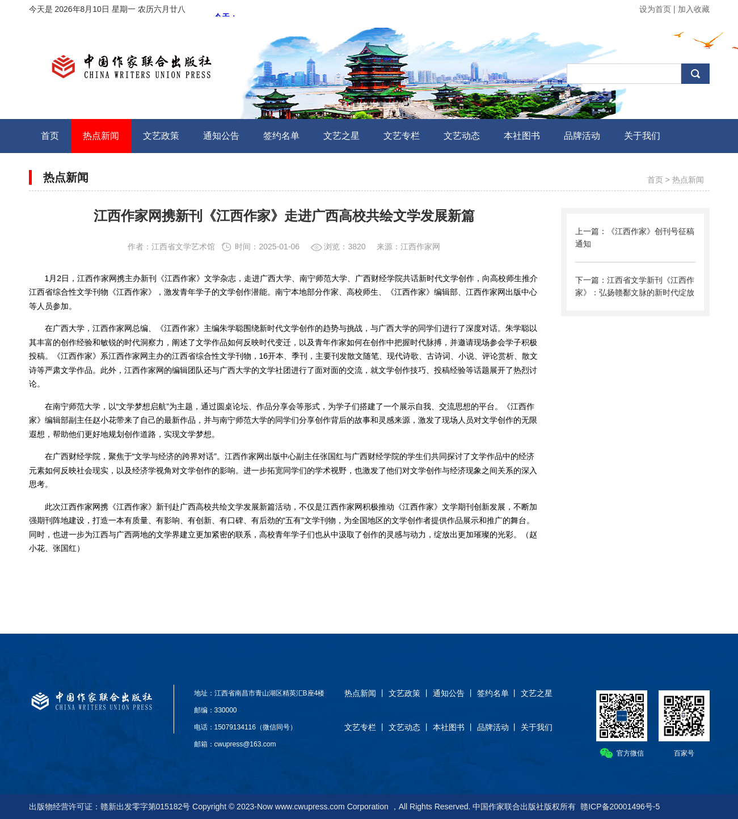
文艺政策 (404, 693)
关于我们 (537, 727)
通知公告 (449, 693)
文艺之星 (537, 693)
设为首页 (655, 9)
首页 (655, 179)
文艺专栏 (360, 727)
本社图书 (449, 727)
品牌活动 (493, 727)
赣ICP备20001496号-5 (620, 806)
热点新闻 (688, 179)
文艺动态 (404, 727)
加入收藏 (694, 9)
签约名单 (493, 693)
